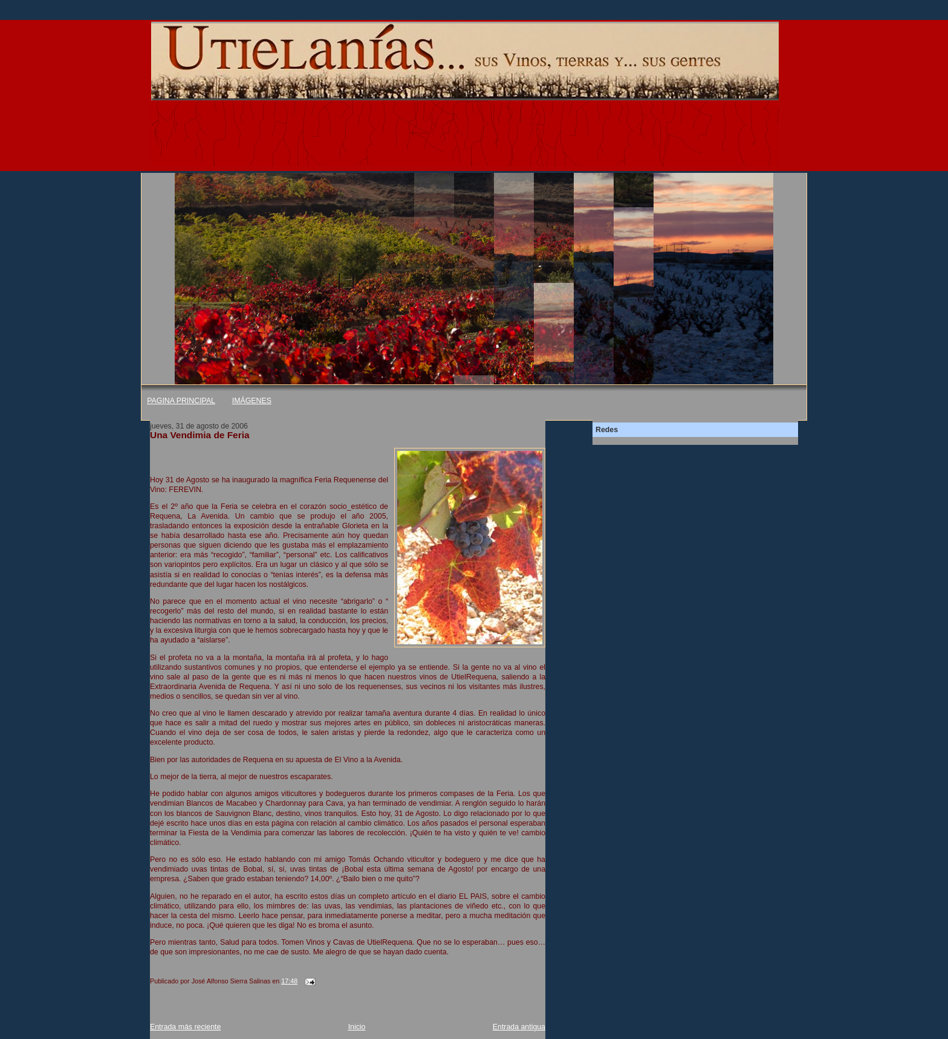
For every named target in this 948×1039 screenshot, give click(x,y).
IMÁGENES (251, 401)
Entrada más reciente (185, 1027)
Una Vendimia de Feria (200, 435)
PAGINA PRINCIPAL (181, 401)
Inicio (357, 1027)
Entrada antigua (519, 1027)
